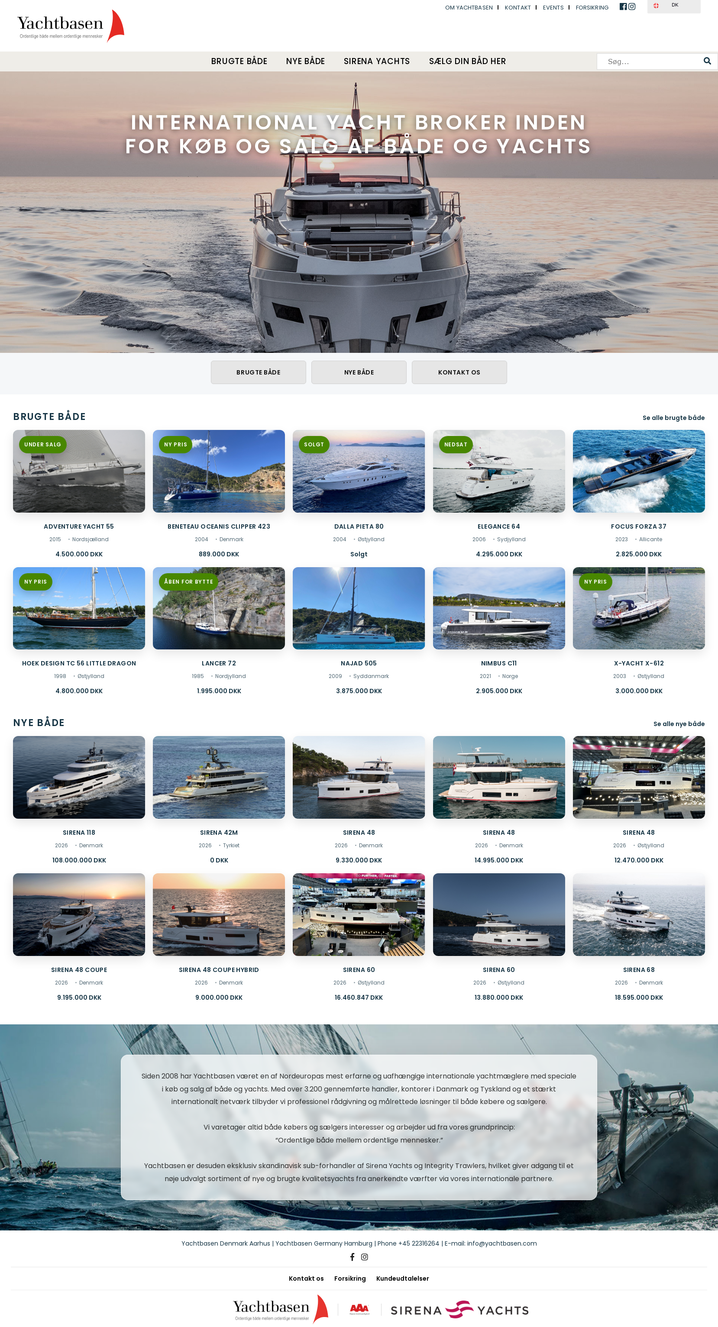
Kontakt (518, 7)
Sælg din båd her (469, 61)
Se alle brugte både (674, 417)
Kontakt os (459, 372)
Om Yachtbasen (469, 7)
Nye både (305, 61)
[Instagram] (364, 1257)
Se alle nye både (679, 724)
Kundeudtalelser (402, 1278)
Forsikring (592, 7)
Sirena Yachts (378, 61)
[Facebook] (352, 1257)
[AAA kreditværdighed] (359, 1310)
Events (553, 7)
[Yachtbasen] (278, 1310)
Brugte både (237, 61)
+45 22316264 (419, 1243)
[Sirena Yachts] (460, 1310)
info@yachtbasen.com (502, 1243)
